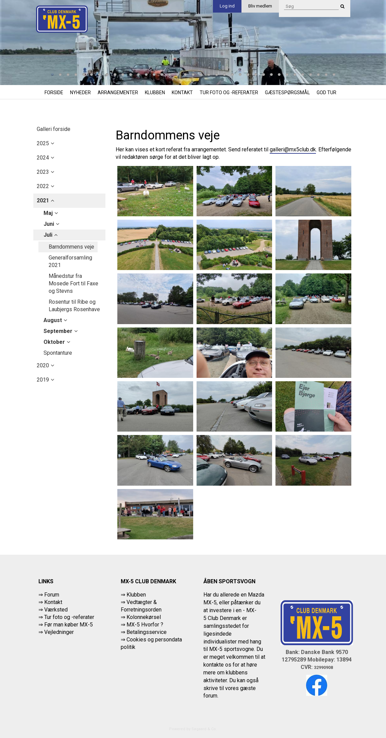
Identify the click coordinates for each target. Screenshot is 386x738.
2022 (43, 186)
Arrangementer (118, 92)
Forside (54, 92)
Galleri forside (53, 129)
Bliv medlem (260, 6)
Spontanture (58, 353)
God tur (326, 92)
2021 (43, 200)
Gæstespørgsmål (287, 92)
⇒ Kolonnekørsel (141, 617)
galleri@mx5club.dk (293, 149)
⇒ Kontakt (50, 602)
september (58, 331)
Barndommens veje (71, 247)
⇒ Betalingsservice (144, 632)
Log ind (227, 6)
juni (49, 224)
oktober (54, 342)
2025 (43, 143)
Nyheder (80, 92)
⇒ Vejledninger (56, 632)
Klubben (155, 92)
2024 (43, 157)
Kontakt (182, 92)
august (53, 320)
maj (48, 213)
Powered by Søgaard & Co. (193, 729)
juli (48, 235)
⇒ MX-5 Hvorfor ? (142, 624)
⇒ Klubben (133, 594)
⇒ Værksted (53, 609)
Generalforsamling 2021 (70, 261)
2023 (43, 172)
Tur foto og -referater (229, 92)
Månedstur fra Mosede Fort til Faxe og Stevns (73, 283)
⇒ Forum (48, 594)
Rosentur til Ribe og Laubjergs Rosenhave (74, 306)
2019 (43, 379)
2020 (43, 365)
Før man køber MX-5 (68, 624)
